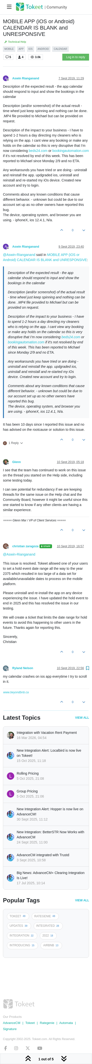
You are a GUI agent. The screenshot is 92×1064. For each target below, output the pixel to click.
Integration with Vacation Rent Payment (47, 733)
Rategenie (47, 1023)
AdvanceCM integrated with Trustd (43, 855)
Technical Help (15, 41)
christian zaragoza (25, 546)
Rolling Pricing (28, 773)
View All (82, 717)
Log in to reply (75, 57)
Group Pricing (27, 791)
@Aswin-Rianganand (19, 255)
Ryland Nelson (22, 668)
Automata (66, 1023)
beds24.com (38, 151)
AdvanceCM (11, 1023)
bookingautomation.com (71, 151)
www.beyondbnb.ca (16, 692)
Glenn (16, 462)
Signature (10, 1029)
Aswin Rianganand (25, 78)
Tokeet (30, 1023)
